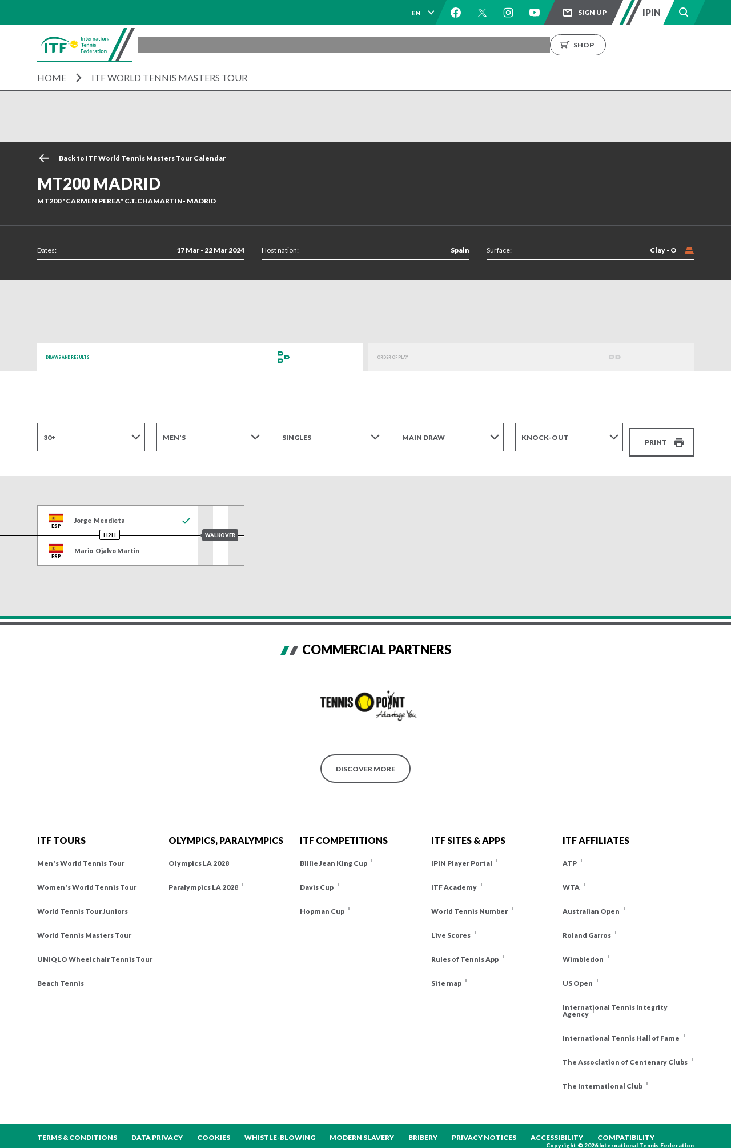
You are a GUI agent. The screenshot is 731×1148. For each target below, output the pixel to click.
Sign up (592, 12)
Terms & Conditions (77, 1130)
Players (340, 45)
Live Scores (451, 927)
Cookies (213, 1130)
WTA (571, 879)
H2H (109, 527)
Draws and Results (83, 357)
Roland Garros (587, 927)
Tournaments (223, 45)
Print (656, 437)
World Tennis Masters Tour (84, 927)
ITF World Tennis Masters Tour (169, 77)
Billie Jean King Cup (333, 855)
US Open (578, 975)
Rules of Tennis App (465, 951)
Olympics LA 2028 (198, 855)
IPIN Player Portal (461, 855)
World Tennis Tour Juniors (82, 903)
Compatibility (625, 1130)
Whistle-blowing (279, 1130)
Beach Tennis (60, 975)
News (485, 45)
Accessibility (557, 1130)
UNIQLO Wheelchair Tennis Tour (94, 951)
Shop (685, 45)
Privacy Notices (484, 1130)
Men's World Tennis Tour (80, 855)
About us (532, 45)
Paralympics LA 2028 (203, 879)
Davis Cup (317, 879)
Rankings (439, 45)
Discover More (365, 761)
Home (51, 77)
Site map (446, 975)
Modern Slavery (362, 1130)
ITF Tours (289, 45)
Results (387, 45)
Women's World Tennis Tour (86, 879)
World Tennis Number (469, 903)
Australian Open (591, 903)
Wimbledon (583, 951)
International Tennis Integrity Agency (615, 1003)
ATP (570, 855)
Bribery (422, 1130)
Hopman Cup (322, 903)
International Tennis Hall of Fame (621, 1030)
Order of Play (404, 357)
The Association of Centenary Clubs (625, 1054)
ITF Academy (454, 879)
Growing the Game (605, 45)
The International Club (602, 1078)
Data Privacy (157, 1130)
